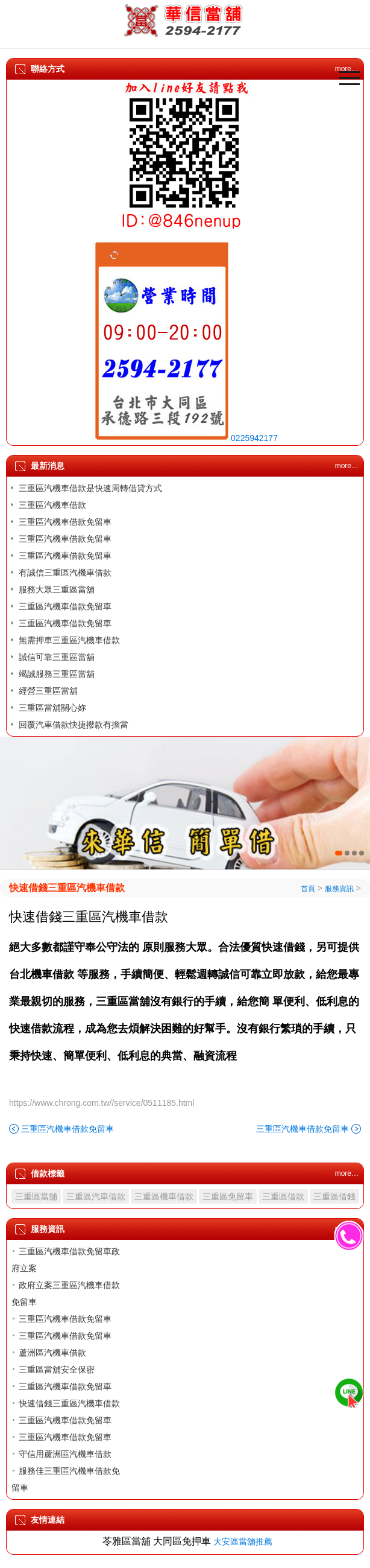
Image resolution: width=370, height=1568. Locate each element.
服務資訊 (339, 888)
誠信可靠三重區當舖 (57, 657)
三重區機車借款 (163, 1196)
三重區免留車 (227, 1196)
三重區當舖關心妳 (52, 708)
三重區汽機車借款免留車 (65, 522)
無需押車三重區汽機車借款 (69, 640)
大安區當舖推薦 (242, 1541)
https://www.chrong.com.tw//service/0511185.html (101, 1103)
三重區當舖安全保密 (57, 1369)
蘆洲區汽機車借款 (52, 1352)
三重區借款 (283, 1196)
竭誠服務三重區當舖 (57, 674)
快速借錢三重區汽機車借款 (67, 888)
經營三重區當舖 (48, 691)
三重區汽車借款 (95, 1196)
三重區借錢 (334, 1196)
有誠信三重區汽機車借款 (65, 572)
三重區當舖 (36, 1196)
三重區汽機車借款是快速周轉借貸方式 (90, 488)
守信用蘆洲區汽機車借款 (65, 1454)
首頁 (308, 888)
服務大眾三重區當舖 (57, 589)
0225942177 (254, 438)
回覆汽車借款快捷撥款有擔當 (73, 724)
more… (347, 466)
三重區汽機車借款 (52, 505)
